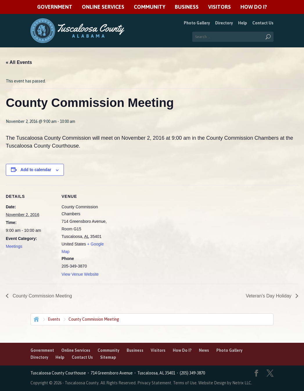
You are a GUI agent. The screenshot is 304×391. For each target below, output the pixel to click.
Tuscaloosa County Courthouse (59, 373)
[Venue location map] (148, 225)
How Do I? (253, 7)
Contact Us (263, 23)
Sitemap (108, 357)
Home (35, 318)
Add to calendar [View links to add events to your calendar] (36, 169)
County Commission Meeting (41, 295)
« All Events (19, 62)
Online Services (103, 7)
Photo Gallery (197, 23)
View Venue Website (80, 274)
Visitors (219, 7)
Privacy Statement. (154, 383)
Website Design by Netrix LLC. (225, 383)
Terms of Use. (185, 383)
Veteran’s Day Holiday (269, 295)
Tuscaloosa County (82, 383)
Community (149, 7)
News (204, 350)
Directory (224, 23)
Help (242, 23)
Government (54, 7)
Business (187, 7)
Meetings (14, 246)
